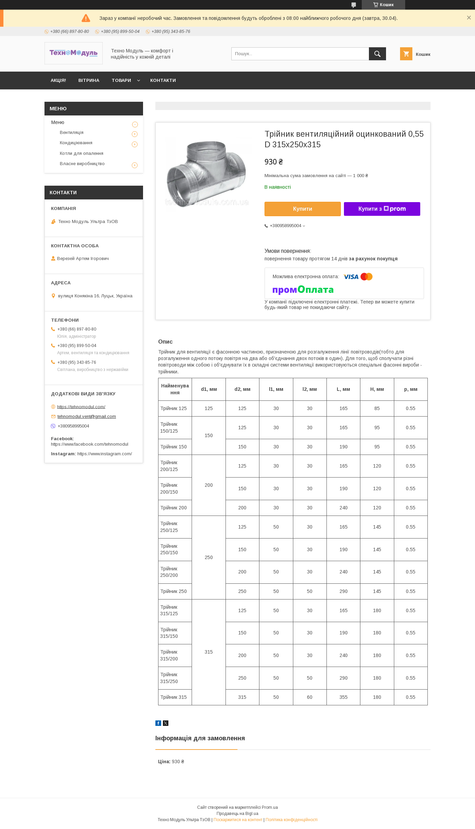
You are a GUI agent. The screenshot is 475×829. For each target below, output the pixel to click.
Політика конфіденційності (292, 819)
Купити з (382, 209)
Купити (302, 209)
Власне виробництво (82, 163)
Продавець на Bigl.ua (237, 813)
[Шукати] (377, 53)
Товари (121, 80)
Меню (57, 122)
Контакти (163, 80)
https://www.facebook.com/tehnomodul (89, 444)
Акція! (58, 80)
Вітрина (88, 80)
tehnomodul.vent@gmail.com (86, 416)
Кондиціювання (76, 142)
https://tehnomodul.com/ (81, 406)
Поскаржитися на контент (238, 819)
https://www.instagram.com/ (104, 453)
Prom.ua (270, 807)
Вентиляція (72, 132)
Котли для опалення (81, 153)
